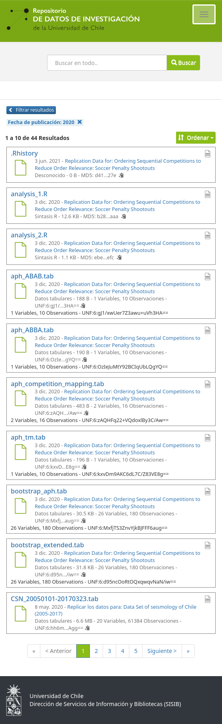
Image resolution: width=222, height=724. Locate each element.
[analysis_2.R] (20, 250)
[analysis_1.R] (20, 209)
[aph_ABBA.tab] (20, 345)
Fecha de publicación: (45, 122)
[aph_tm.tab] (20, 453)
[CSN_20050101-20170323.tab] (20, 614)
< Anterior (58, 651)
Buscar (183, 62)
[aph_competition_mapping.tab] (20, 399)
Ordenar (196, 137)
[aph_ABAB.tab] (20, 292)
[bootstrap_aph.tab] (20, 507)
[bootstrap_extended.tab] (20, 560)
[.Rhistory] (20, 168)
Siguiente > (161, 651)
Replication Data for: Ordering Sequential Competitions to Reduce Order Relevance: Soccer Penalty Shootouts (118, 165)
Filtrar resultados (31, 110)
